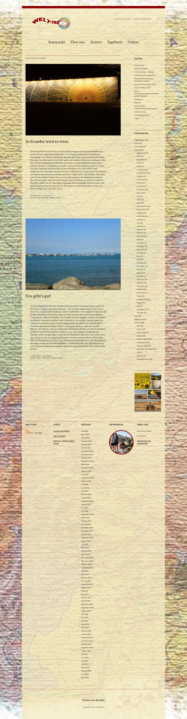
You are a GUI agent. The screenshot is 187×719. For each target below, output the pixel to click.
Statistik (137, 103)
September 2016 (87, 608)
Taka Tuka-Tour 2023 (145, 349)
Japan (139, 203)
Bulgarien (140, 160)
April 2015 (85, 664)
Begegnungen (139, 140)
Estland (140, 183)
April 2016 (85, 624)
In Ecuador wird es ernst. (47, 141)
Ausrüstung (139, 65)
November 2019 (87, 531)
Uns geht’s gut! (38, 296)
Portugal (140, 263)
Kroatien (140, 220)
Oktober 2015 (86, 644)
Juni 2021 (84, 511)
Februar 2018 (86, 578)
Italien (139, 200)
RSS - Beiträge (35, 433)
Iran (138, 196)
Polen (139, 259)
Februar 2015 (86, 671)
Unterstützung (140, 112)
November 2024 (87, 454)
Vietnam (140, 313)
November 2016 (87, 604)
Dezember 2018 (87, 558)
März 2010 (85, 677)
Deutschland (142, 173)
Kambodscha (142, 206)
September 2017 (87, 584)
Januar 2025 (86, 448)
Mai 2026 (84, 431)
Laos (138, 223)
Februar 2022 (86, 494)
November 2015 (87, 641)
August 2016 (86, 611)
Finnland (140, 186)
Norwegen (140, 246)
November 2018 (87, 561)
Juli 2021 (84, 508)
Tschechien (141, 293)
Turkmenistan (142, 299)
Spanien (140, 283)
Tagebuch (114, 42)
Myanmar (140, 236)
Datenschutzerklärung (142, 19)
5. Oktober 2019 (35, 356)
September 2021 (87, 501)
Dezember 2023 (87, 468)
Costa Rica (141, 170)
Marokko (140, 230)
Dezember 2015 (87, 638)
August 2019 (86, 541)
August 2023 (86, 471)
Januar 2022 (86, 498)
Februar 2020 (86, 521)
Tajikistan (140, 286)
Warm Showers (59, 436)
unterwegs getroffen (142, 115)
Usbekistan (141, 310)
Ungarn (139, 303)
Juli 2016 (84, 614)
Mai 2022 (84, 491)
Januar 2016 (86, 634)
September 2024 (87, 461)
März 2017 (85, 594)
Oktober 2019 (86, 534)
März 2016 (85, 628)
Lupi (38, 198)
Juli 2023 (84, 474)
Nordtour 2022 (142, 339)
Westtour (140, 356)
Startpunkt (56, 42)
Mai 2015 (84, 661)
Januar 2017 (85, 601)
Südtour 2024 (142, 346)
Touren (96, 42)
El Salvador (141, 180)
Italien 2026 (141, 333)
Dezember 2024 (87, 451)
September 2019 (87, 538)
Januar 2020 (86, 524)
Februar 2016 (86, 631)
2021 (138, 326)
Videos (133, 42)
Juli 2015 (84, 654)
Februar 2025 (86, 444)
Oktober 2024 (86, 458)
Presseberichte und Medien (144, 75)
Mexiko (139, 233)
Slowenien (141, 280)
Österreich (141, 250)
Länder (39, 358)
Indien (139, 193)
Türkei (139, 296)
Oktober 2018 (86, 564)
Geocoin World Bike (61, 431)
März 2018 (85, 574)
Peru (138, 256)
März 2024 (85, 464)
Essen (136, 143)
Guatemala (141, 190)
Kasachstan (141, 210)
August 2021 (86, 504)
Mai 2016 (84, 621)
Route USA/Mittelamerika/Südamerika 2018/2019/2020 (146, 93)
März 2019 (85, 548)
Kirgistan (140, 213)
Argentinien (141, 153)
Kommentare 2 (47, 195)
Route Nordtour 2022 (142, 88)
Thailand (140, 289)
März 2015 (85, 668)
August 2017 (86, 588)
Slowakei (140, 276)
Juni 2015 (84, 658)
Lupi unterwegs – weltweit (144, 72)
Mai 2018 (84, 571)
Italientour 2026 (140, 69)
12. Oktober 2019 (35, 195)
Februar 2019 (86, 551)
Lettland (140, 226)
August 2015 (86, 651)
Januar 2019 (86, 554)
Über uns (78, 42)
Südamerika (44, 198)
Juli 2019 (84, 544)
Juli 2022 (84, 484)
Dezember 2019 (87, 528)
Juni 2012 (84, 674)
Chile (139, 163)
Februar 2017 (86, 598)
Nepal (139, 240)
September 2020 (87, 514)
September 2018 (87, 568)
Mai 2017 (84, 591)
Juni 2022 (85, 488)
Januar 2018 (86, 581)
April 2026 (85, 435)
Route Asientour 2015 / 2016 (145, 84)
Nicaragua (141, 243)
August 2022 (86, 481)
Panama (140, 253)
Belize (139, 156)
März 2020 (85, 518)
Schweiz (140, 269)
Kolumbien (141, 216)
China (139, 166)
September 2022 (87, 478)
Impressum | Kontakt (122, 19)
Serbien (140, 273)
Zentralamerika (143, 359)
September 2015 (87, 648)
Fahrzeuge (138, 147)
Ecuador (33, 198)
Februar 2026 (86, 441)
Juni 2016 (84, 618)
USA (138, 306)
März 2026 (85, 438)
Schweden (141, 266)
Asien (139, 329)
